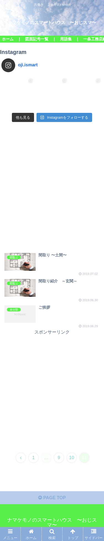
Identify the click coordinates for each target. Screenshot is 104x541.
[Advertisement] (52, 192)
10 (71, 457)
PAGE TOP (52, 497)
